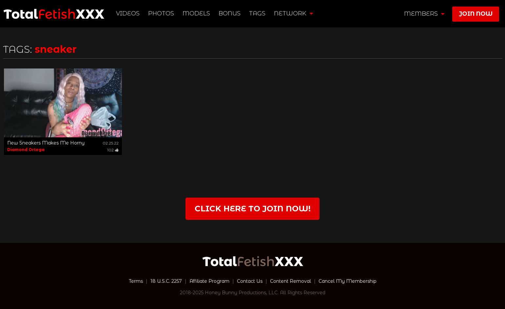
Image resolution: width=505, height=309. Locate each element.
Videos (128, 13)
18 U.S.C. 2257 (166, 281)
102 (113, 149)
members (424, 13)
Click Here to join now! (253, 208)
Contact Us (249, 281)
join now (476, 13)
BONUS (230, 13)
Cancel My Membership (348, 281)
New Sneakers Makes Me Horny (46, 143)
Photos (161, 13)
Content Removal (290, 281)
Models (196, 13)
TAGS (257, 13)
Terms (136, 281)
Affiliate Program (209, 281)
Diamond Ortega (26, 149)
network (293, 13)
